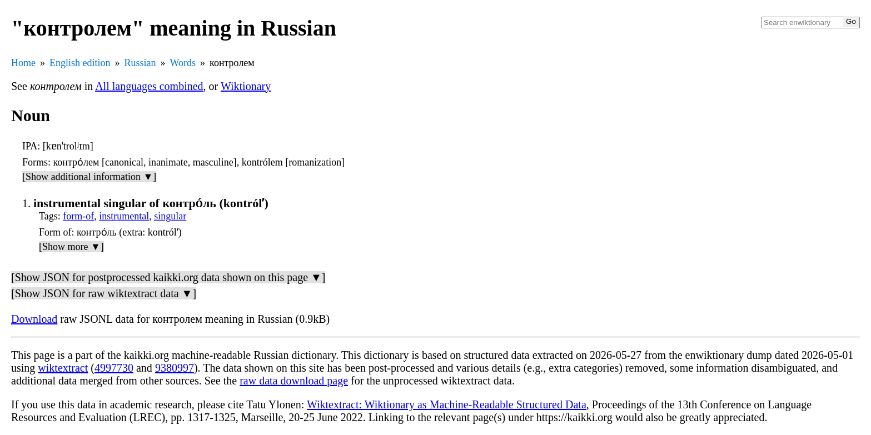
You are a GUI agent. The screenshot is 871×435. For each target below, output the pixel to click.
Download (34, 319)
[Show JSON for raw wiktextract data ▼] (103, 293)
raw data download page (294, 380)
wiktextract (63, 368)
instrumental (124, 216)
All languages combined (149, 86)
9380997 (174, 368)
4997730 (113, 368)
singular (170, 216)
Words (183, 62)
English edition (80, 62)
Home (23, 62)
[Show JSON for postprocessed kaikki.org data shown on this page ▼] (168, 277)
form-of (78, 216)
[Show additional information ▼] (89, 176)
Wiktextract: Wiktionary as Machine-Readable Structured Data (446, 404)
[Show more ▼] (71, 246)
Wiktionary (246, 86)
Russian (140, 62)
